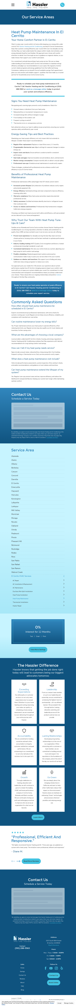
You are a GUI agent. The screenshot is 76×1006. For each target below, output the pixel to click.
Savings (22, 972)
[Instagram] (56, 968)
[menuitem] (38, 456)
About (22, 983)
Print (44, 636)
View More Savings (38, 650)
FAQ (22, 986)
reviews (58, 275)
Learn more (38, 817)
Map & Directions (53, 945)
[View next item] (18, 861)
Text (31, 636)
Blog (22, 990)
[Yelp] (61, 968)
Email (38, 636)
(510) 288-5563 (22, 948)
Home (22, 968)
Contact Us (22, 975)
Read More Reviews (31, 861)
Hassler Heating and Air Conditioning (30, 46)
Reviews (22, 979)
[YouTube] (50, 968)
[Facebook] (45, 968)
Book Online (53, 983)
